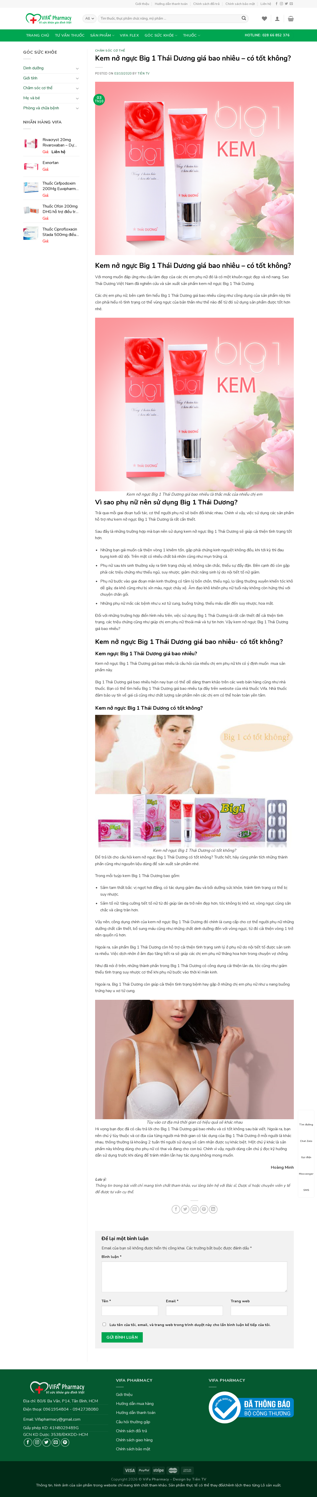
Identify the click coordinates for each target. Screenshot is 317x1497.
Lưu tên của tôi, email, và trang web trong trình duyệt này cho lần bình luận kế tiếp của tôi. (190, 1324)
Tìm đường (306, 1120)
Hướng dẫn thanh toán (171, 4)
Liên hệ (266, 4)
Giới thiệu (142, 4)
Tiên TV (144, 74)
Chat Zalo (306, 1136)
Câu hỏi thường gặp (133, 1422)
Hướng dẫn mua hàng (135, 1403)
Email (172, 1301)
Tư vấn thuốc (70, 35)
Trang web (240, 1301)
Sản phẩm (102, 35)
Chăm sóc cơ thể (38, 88)
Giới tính (30, 78)
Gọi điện (306, 1152)
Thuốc (191, 35)
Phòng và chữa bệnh (41, 108)
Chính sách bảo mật (240, 4)
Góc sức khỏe (161, 35)
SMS (306, 1185)
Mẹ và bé (31, 98)
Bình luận (112, 1256)
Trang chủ (37, 35)
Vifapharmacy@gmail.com (57, 1419)
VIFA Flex (129, 35)
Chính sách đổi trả (206, 4)
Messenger (306, 1169)
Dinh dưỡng (33, 68)
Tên (106, 1301)
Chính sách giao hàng (134, 1440)
